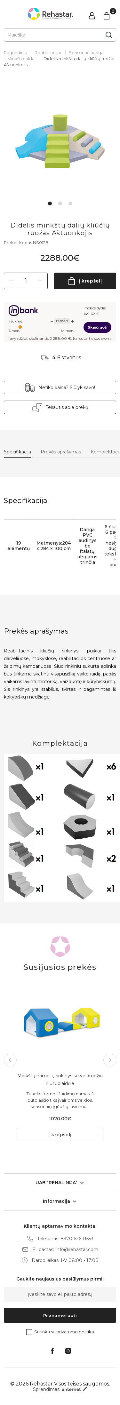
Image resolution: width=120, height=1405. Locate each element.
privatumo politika (75, 1331)
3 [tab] (70, 203)
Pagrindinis (15, 52)
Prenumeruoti (60, 1315)
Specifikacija (17, 452)
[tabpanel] (60, 140)
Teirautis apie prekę (67, 407)
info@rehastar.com (77, 1249)
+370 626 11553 (77, 1238)
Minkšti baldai (21, 58)
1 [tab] (50, 203)
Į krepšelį (90, 281)
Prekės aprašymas (61, 452)
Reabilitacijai (48, 52)
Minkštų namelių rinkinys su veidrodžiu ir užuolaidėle (60, 1079)
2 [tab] (60, 203)
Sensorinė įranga (86, 52)
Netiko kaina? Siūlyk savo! (66, 387)
